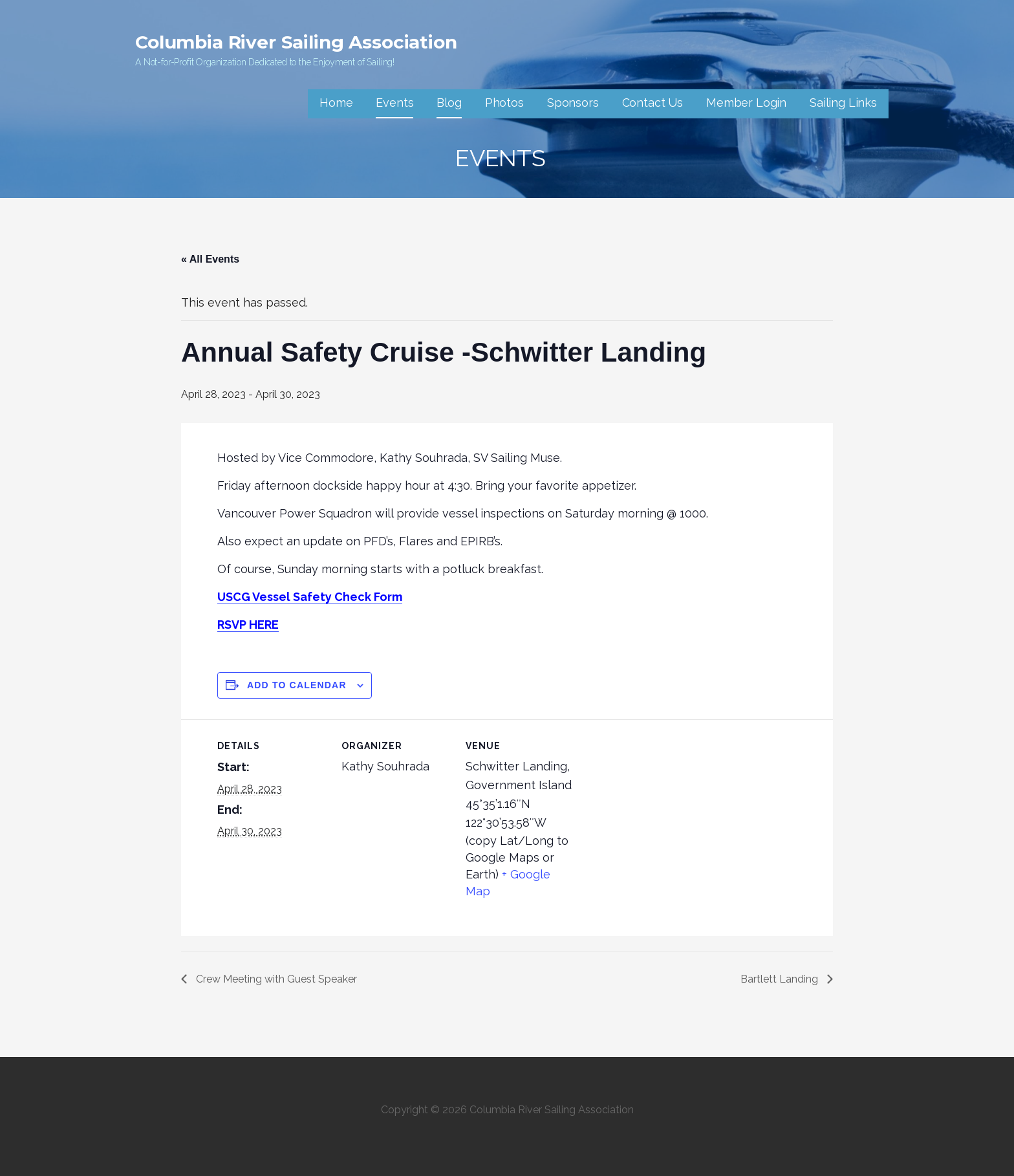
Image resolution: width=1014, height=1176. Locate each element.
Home (335, 102)
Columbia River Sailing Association (296, 42)
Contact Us (652, 102)
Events (394, 102)
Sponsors (573, 102)
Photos (504, 102)
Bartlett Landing (780, 979)
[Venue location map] (658, 808)
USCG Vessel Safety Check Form (309, 597)
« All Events (210, 259)
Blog (449, 102)
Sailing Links (843, 102)
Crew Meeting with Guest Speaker (275, 979)
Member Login (746, 102)
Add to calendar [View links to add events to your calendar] (297, 685)
